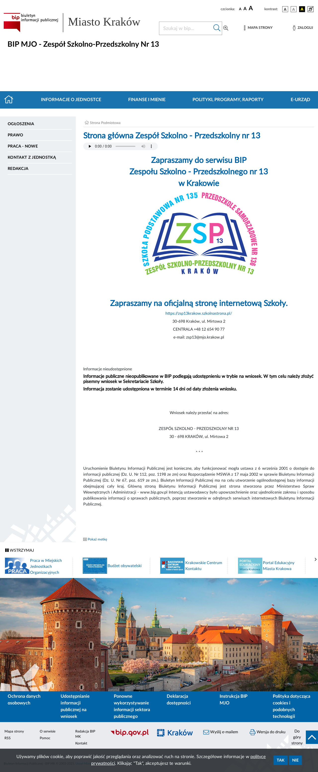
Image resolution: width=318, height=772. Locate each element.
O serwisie (47, 731)
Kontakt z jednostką (32, 157)
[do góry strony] (303, 737)
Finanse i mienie (146, 100)
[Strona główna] (11, 100)
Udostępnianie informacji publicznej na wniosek (75, 706)
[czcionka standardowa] (240, 9)
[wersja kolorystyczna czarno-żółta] (302, 9)
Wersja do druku (267, 732)
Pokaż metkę (97, 539)
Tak (280, 760)
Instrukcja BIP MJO (233, 699)
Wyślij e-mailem (220, 732)
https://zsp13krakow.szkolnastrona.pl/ (198, 313)
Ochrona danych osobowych (24, 699)
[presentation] (315, 559)
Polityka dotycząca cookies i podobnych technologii (291, 706)
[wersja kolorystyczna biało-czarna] (293, 9)
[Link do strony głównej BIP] (78, 23)
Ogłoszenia (21, 124)
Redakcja (18, 169)
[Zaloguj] (303, 28)
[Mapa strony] (258, 28)
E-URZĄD (300, 100)
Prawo (15, 135)
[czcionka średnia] (245, 9)
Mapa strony (14, 731)
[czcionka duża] (255, 8)
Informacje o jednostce (71, 100)
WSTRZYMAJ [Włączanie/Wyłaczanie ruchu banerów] (19, 550)
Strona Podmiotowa (105, 123)
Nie (295, 760)
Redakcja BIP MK (85, 734)
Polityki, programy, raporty (228, 100)
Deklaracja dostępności (179, 699)
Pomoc (45, 738)
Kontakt (81, 743)
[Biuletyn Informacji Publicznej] (129, 735)
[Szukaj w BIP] (185, 28)
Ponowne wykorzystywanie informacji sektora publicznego (132, 706)
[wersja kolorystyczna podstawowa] (285, 9)
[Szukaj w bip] (217, 28)
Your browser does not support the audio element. (120, 146)
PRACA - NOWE (23, 146)
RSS (7, 738)
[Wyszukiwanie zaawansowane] (225, 28)
